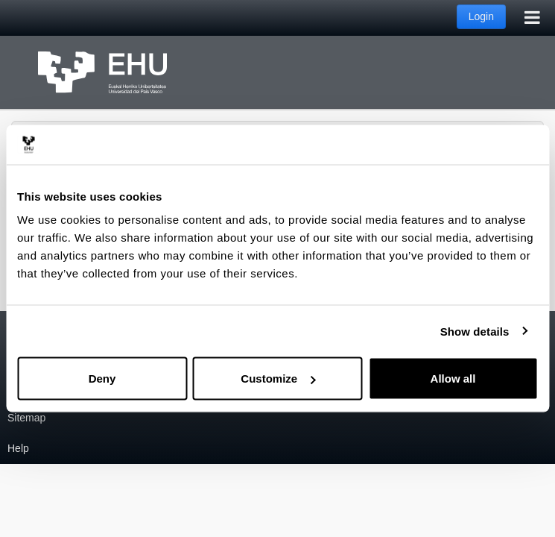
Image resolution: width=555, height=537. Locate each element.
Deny (102, 378)
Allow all (453, 378)
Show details (475, 330)
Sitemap (26, 418)
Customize (278, 378)
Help (18, 448)
